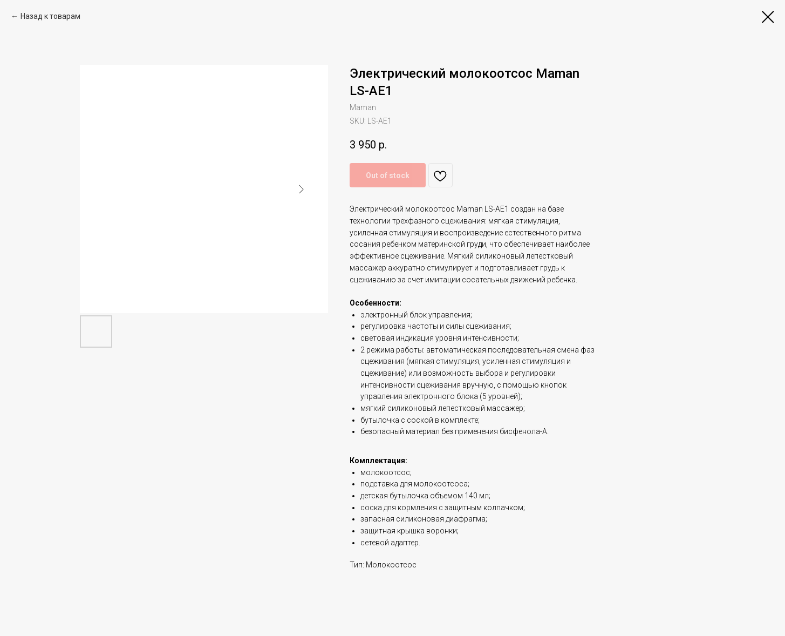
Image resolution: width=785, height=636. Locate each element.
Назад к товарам (50, 16)
